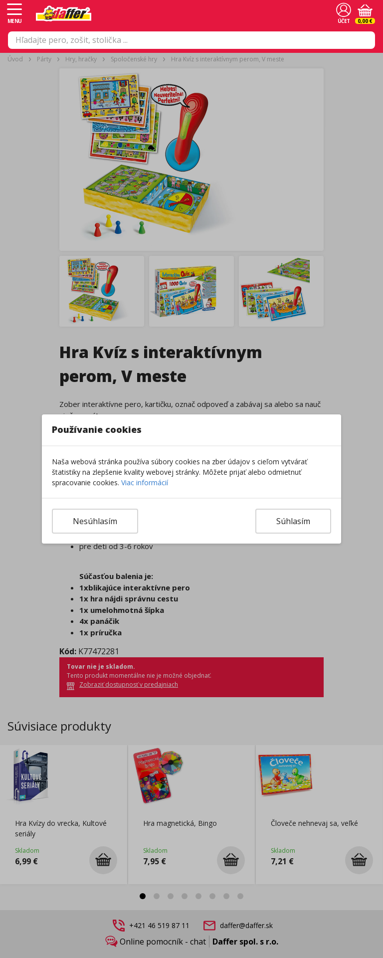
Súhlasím (293, 521)
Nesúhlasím (95, 521)
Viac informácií (144, 482)
